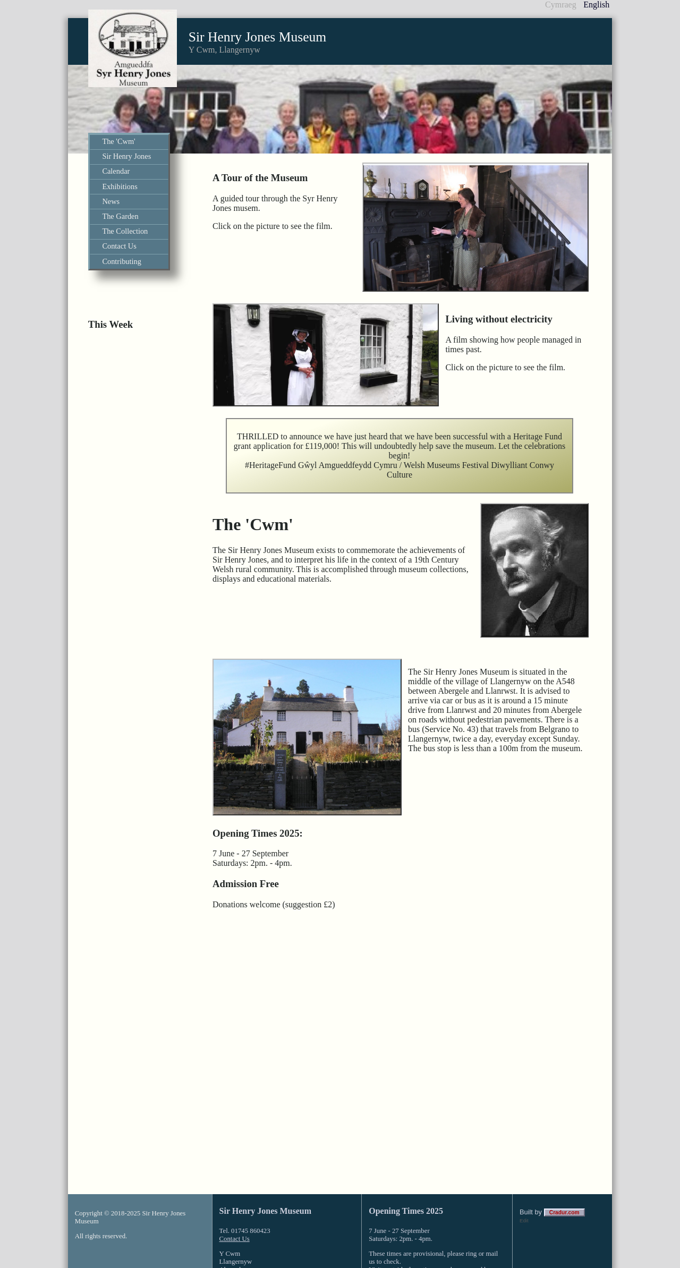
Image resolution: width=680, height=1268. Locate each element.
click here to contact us (438, 1213)
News (111, 201)
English (596, 4)
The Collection (125, 231)
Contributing (121, 261)
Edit (524, 1156)
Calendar (116, 171)
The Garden (120, 216)
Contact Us (119, 246)
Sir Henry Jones (126, 156)
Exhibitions (119, 186)
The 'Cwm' (118, 141)
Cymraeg (560, 4)
